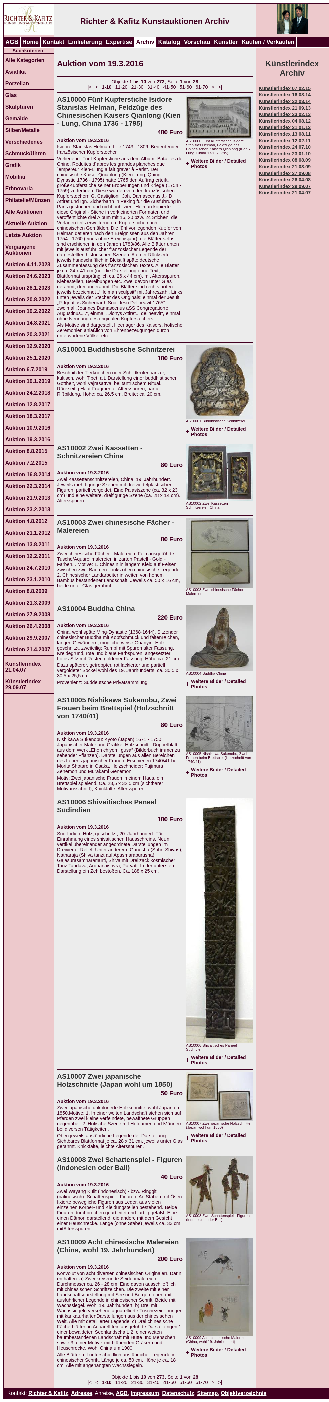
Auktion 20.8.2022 (27, 299)
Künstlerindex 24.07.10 (285, 147)
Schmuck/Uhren (25, 153)
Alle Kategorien (24, 60)
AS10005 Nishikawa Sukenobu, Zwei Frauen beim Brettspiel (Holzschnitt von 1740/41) (117, 708)
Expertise (119, 42)
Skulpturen (19, 107)
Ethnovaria (19, 188)
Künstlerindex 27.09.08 (285, 173)
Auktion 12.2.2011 (27, 556)
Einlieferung (85, 42)
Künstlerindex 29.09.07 (23, 684)
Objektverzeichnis (243, 1393)
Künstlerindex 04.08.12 (285, 121)
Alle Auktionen (23, 212)
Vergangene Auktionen (20, 250)
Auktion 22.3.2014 (27, 486)
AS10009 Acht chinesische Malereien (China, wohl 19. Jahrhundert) (118, 1246)
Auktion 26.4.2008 (27, 626)
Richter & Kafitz (48, 1393)
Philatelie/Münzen (27, 200)
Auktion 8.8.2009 (26, 591)
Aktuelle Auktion (26, 223)
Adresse (81, 1393)
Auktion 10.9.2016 (27, 428)
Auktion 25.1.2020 (27, 358)
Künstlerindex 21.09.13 (285, 108)
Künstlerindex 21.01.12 (285, 127)
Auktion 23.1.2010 (27, 579)
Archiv (145, 42)
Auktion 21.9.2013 (27, 498)
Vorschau (197, 42)
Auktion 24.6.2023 (27, 276)
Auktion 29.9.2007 (27, 638)
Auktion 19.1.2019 (27, 381)
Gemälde (16, 118)
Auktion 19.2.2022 (27, 311)
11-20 (121, 87)
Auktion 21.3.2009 (27, 603)
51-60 (186, 87)
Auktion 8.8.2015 (26, 451)
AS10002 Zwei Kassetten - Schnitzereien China (100, 452)
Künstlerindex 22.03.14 (285, 101)
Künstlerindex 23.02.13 (285, 114)
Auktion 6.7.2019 (26, 369)
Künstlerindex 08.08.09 (285, 160)
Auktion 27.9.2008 (27, 614)
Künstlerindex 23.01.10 (285, 153)
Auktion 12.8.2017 (27, 404)
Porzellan (17, 83)
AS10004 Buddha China (96, 608)
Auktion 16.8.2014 (27, 474)
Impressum (145, 1393)
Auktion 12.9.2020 (27, 346)
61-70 (202, 87)
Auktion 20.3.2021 (27, 334)
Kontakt (53, 42)
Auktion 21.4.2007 (27, 649)
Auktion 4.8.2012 (26, 521)
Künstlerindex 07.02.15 (285, 88)
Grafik (13, 165)
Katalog (169, 42)
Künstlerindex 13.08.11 (285, 134)
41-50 (169, 87)
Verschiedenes (24, 142)
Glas (11, 95)
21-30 (137, 87)
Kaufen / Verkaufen (268, 42)
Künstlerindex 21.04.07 (23, 667)
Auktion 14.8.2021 (27, 323)
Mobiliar (15, 177)
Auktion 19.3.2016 (27, 439)
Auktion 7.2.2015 (26, 463)
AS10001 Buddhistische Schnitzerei (116, 349)
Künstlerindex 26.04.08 (285, 179)
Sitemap (207, 1393)
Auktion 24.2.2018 (27, 393)
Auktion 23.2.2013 (27, 509)
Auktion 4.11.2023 (27, 264)
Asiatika (15, 72)
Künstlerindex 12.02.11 (285, 140)
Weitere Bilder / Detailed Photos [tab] (218, 163)
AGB (11, 42)
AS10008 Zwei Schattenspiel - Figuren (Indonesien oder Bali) (119, 1163)
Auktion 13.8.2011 (27, 544)
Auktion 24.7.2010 (27, 568)
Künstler (226, 42)
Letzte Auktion (23, 235)
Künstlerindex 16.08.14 (285, 94)
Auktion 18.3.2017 (27, 416)
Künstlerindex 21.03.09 (285, 166)
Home (30, 42)
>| (220, 87)
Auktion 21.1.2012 (27, 533)
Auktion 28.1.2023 (27, 288)
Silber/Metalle (22, 130)
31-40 (153, 87)
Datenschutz (178, 1393)
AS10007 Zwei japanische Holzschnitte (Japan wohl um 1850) (115, 1080)
